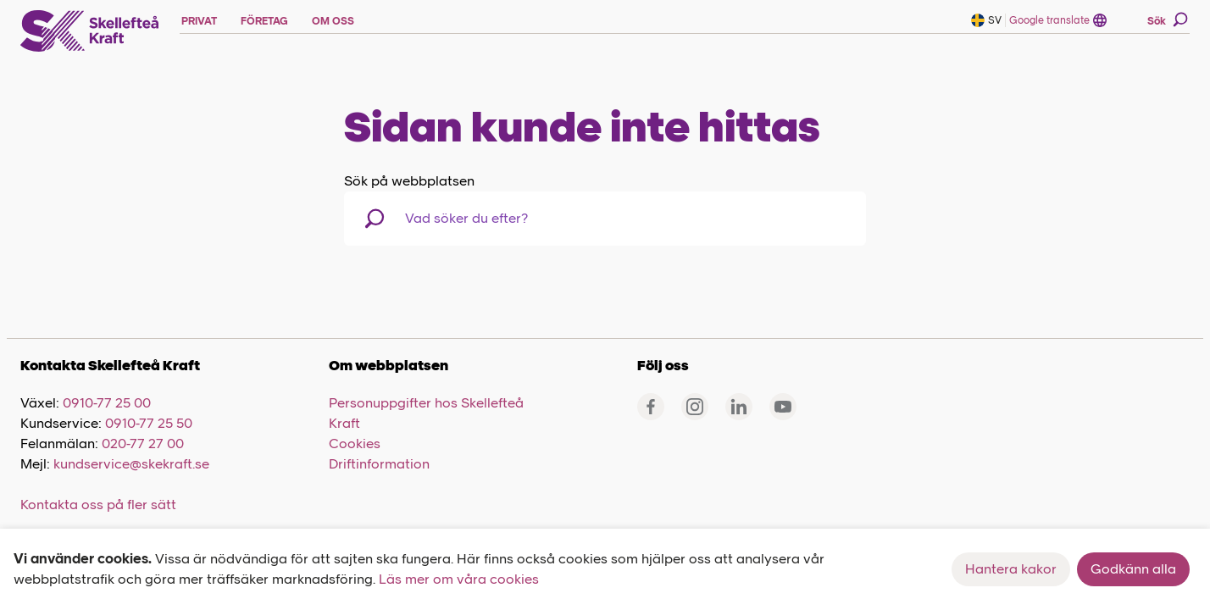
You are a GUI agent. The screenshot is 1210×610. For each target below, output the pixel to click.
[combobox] (492, 218)
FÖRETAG (264, 21)
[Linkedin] (738, 406)
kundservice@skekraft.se (131, 464)
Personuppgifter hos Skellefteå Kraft (426, 413)
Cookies (354, 443)
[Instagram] (694, 406)
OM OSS (333, 21)
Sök (1167, 19)
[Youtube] (782, 406)
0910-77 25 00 (107, 403)
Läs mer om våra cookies (459, 579)
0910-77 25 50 (148, 423)
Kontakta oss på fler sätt (98, 504)
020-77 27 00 (143, 443)
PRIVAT (199, 21)
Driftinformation (379, 464)
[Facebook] (650, 406)
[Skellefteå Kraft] (89, 31)
